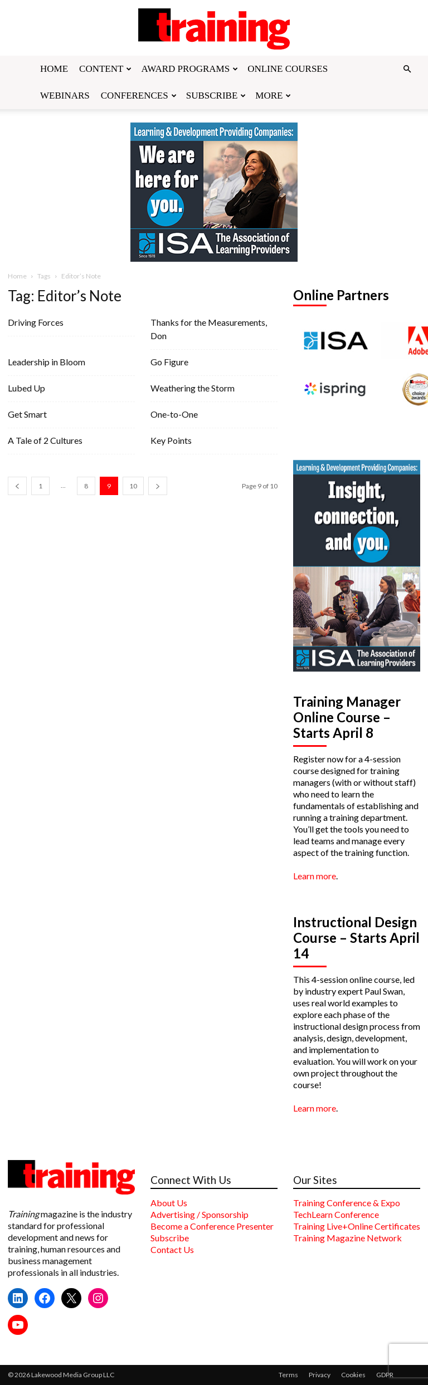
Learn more (314, 875)
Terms (288, 1375)
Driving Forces (36, 322)
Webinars (65, 95)
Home (54, 68)
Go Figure (169, 361)
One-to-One (174, 414)
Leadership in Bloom (46, 361)
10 (133, 486)
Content (105, 68)
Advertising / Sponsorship (199, 1214)
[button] (406, 69)
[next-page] (157, 486)
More (273, 95)
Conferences (139, 95)
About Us (168, 1202)
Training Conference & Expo (346, 1202)
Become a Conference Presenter (212, 1226)
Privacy (319, 1375)
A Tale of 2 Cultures (45, 440)
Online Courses (287, 68)
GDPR (384, 1375)
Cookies (353, 1375)
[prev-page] (17, 486)
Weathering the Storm (192, 388)
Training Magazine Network (347, 1237)
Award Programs (189, 68)
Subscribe (216, 95)
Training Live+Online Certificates (356, 1226)
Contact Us (172, 1249)
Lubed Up (26, 388)
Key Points (171, 440)
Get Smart (27, 414)
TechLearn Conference (336, 1214)
